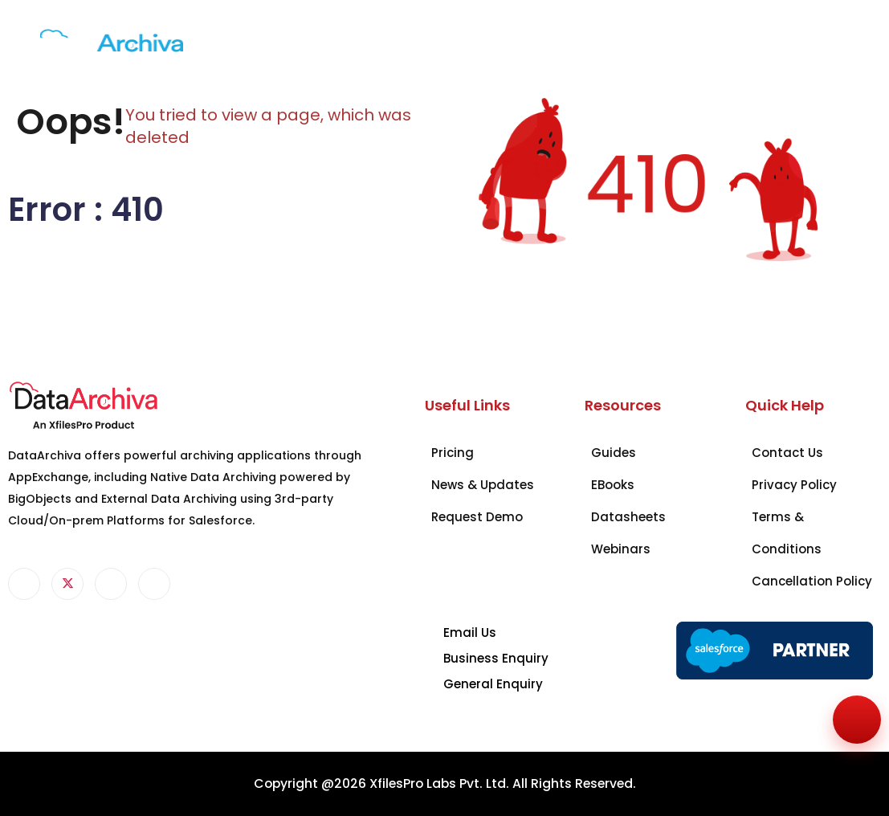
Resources (491, 37)
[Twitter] (67, 584)
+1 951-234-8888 (781, 46)
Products (224, 37)
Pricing (420, 37)
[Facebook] (24, 584)
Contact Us (566, 46)
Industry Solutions (300, 46)
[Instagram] (154, 584)
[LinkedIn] (111, 584)
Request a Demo (659, 46)
